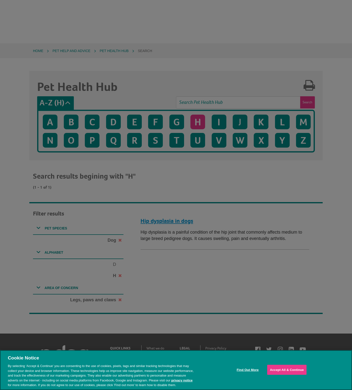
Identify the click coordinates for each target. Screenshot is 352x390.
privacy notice (181, 380)
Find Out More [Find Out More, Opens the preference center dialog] (248, 369)
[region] (176, 370)
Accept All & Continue (287, 369)
